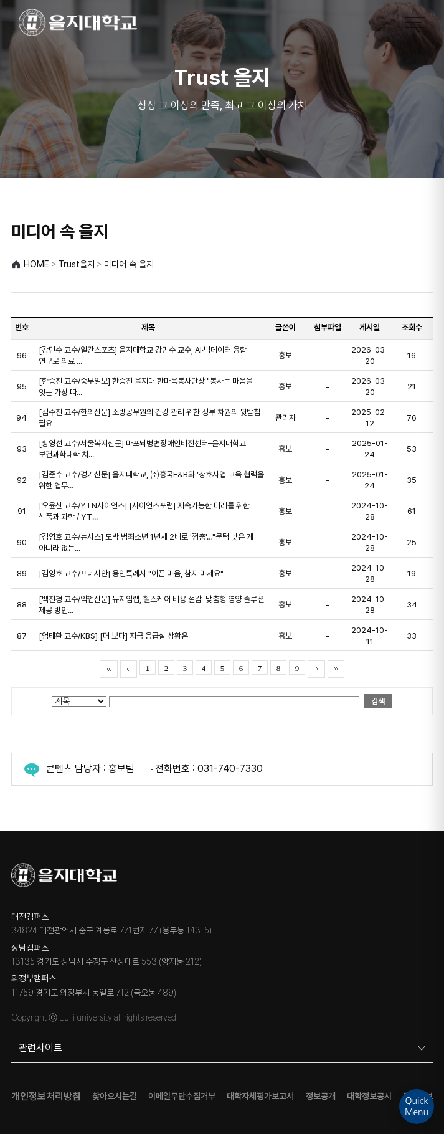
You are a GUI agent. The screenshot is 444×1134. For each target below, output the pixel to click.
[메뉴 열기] (414, 22)
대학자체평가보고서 (260, 1096)
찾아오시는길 (114, 1096)
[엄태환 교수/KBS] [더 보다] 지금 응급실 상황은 (113, 636)
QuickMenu (416, 1107)
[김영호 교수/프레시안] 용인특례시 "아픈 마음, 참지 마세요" (131, 573)
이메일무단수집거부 (181, 1096)
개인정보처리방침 (46, 1097)
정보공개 (321, 1096)
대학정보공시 (369, 1096)
